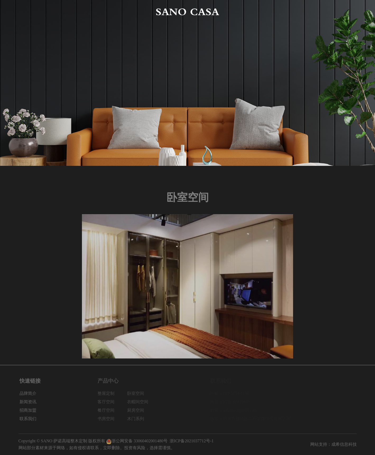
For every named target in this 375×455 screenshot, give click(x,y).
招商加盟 (315, 12)
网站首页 (26, 12)
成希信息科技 (344, 444)
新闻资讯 (282, 12)
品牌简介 (59, 12)
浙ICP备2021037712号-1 (192, 441)
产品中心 (92, 12)
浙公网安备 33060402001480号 (137, 441)
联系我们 (348, 12)
